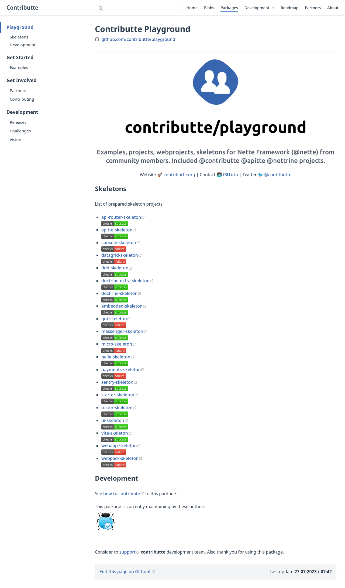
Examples (19, 67)
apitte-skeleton (118, 230)
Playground (19, 27)
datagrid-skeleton (121, 255)
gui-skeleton (116, 319)
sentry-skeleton (119, 382)
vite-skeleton (116, 433)
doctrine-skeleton (121, 293)
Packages (229, 7)
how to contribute (124, 494)
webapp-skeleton (121, 446)
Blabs (209, 7)
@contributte (278, 175)
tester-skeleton (119, 407)
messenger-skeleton (124, 331)
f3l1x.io (230, 175)
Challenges (20, 130)
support (130, 552)
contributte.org (179, 175)
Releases (18, 122)
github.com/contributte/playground (138, 39)
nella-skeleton (117, 357)
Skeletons (19, 37)
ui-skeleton (114, 420)
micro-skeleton (118, 344)
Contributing (22, 99)
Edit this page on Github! (124, 572)
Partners (313, 7)
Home (192, 7)
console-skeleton (120, 242)
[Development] (259, 8)
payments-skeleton (123, 369)
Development (23, 44)
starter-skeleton (119, 395)
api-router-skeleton (123, 217)
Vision (15, 139)
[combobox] (139, 8)
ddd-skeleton (116, 268)
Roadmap (290, 7)
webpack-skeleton (122, 458)
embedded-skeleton (124, 306)
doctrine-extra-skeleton (127, 281)
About (333, 7)
